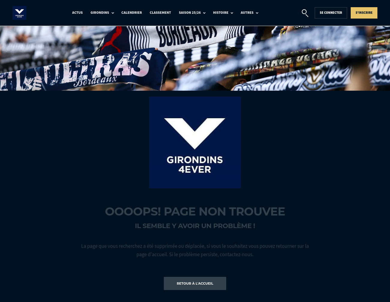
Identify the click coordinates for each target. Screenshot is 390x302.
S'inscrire (364, 12)
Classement (160, 12)
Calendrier (132, 12)
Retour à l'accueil (195, 283)
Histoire (220, 12)
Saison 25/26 (190, 12)
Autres (247, 12)
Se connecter (331, 12)
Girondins (100, 12)
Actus (77, 12)
